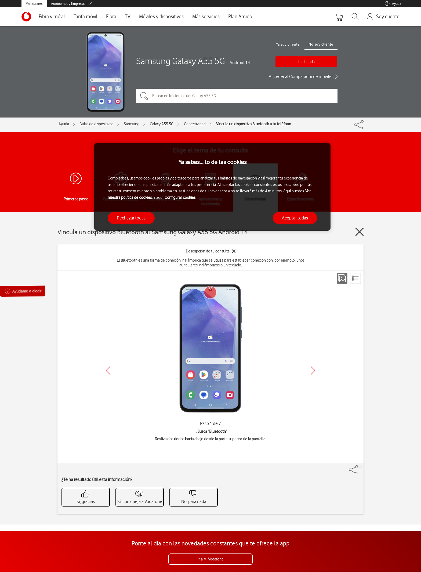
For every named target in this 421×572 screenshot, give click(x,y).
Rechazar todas (131, 218)
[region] (212, 187)
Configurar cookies (180, 197)
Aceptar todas (295, 218)
